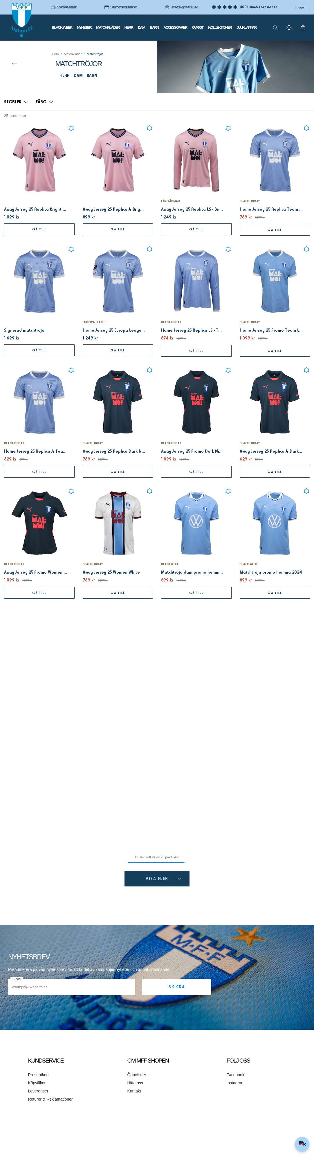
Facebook (235, 1074)
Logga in (301, 7)
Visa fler (163, 878)
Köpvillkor (37, 1083)
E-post (16, 979)
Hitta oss (135, 1083)
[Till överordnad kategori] (14, 64)
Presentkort (38, 1074)
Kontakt (134, 1091)
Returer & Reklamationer (50, 1099)
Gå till (39, 229)
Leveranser (38, 1091)
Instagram (235, 1083)
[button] (16, 102)
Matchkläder (73, 54)
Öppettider (136, 1074)
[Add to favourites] (71, 128)
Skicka (177, 986)
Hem (55, 54)
